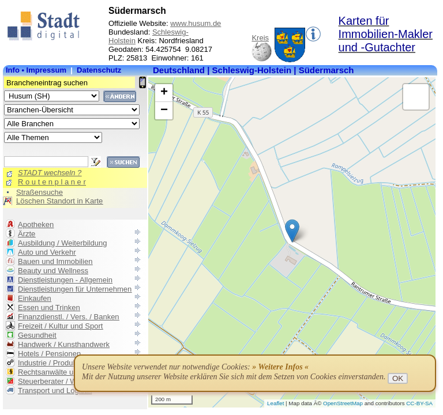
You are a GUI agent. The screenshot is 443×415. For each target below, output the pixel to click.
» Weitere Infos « (280, 367)
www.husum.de (195, 23)
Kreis (260, 37)
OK (397, 378)
